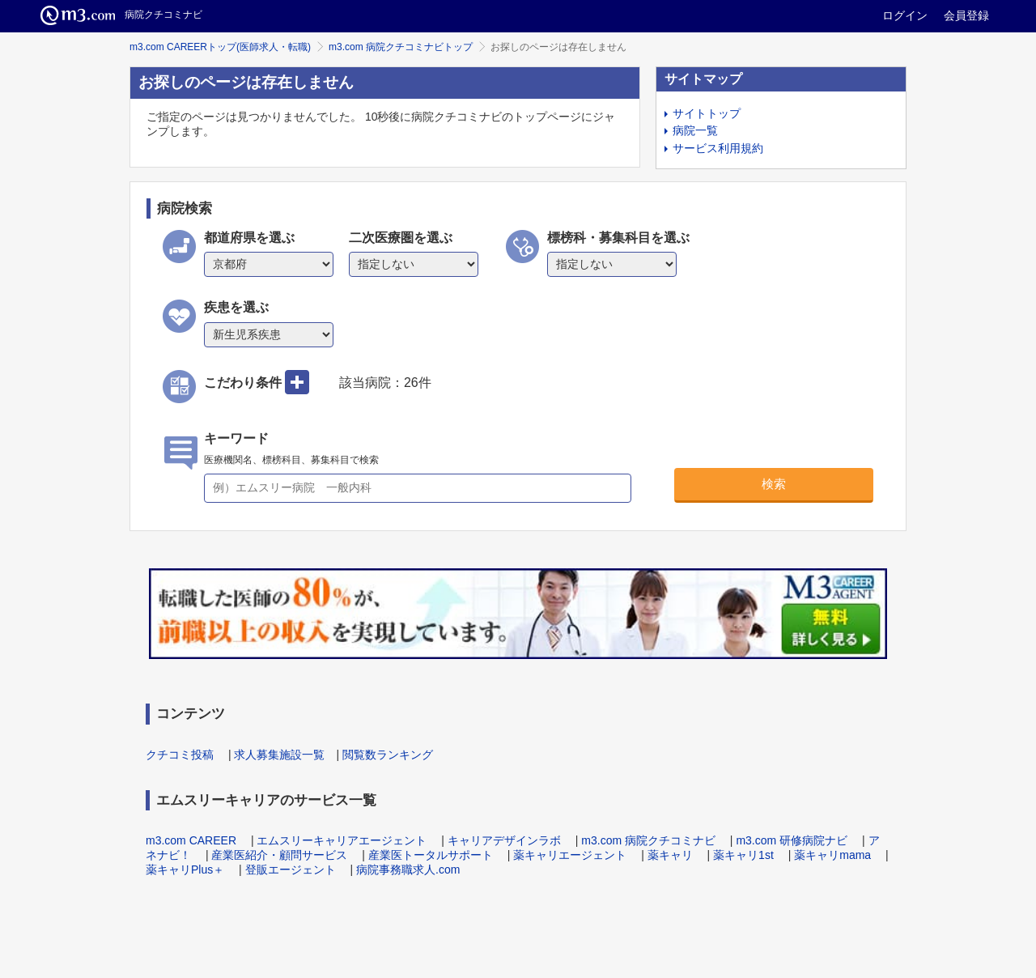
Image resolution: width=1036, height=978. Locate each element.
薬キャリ (670, 854)
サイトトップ (707, 113)
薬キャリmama (832, 854)
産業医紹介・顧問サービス (279, 854)
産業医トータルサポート (430, 854)
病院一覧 (695, 130)
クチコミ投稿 (180, 754)
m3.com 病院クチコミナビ (648, 840)
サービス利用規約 (718, 148)
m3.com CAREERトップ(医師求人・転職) (220, 47)
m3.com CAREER (191, 840)
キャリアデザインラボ (504, 840)
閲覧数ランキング (387, 754)
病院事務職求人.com (408, 869)
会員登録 (966, 15)
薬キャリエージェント (569, 854)
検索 (774, 484)
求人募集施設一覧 (279, 754)
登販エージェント (290, 869)
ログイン (905, 15)
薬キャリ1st (743, 854)
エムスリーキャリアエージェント (342, 840)
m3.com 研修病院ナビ (791, 840)
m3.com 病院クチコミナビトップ (401, 47)
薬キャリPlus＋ (185, 869)
